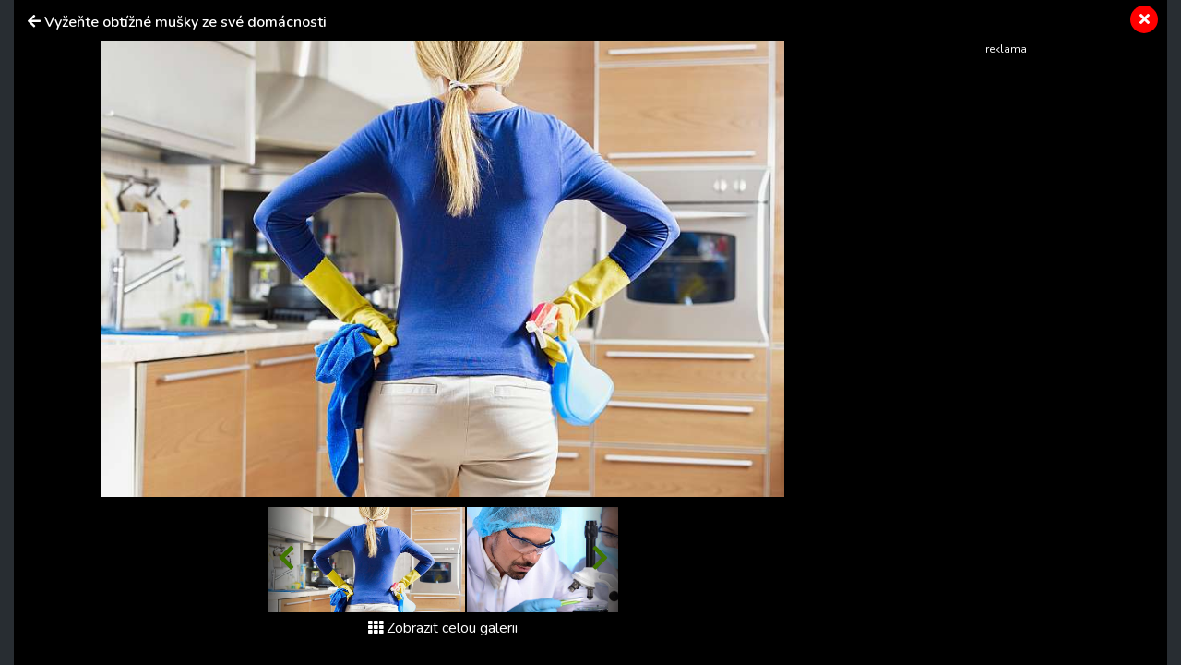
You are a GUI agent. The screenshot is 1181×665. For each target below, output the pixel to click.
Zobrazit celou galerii (443, 628)
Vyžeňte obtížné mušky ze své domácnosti (185, 22)
